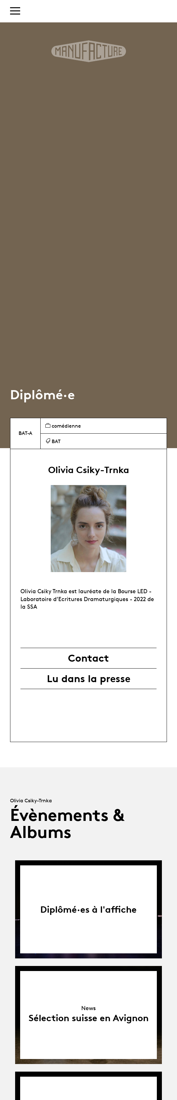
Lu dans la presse (88, 679)
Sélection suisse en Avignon (89, 1017)
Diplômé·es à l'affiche (88, 909)
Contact (88, 658)
